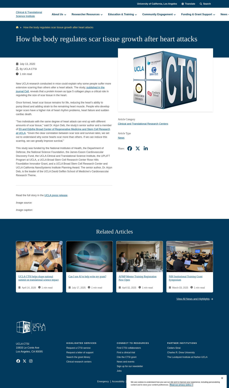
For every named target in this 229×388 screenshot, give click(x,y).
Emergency (103, 381)
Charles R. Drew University (181, 352)
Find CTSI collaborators (129, 348)
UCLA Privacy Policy (138, 381)
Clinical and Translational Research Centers (143, 123)
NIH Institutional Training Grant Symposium (185, 278)
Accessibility (118, 381)
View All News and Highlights (194, 298)
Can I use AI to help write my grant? (87, 276)
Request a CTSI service (78, 348)
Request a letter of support (79, 352)
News (121, 137)
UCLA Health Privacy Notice (166, 381)
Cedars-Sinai (173, 348)
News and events (125, 361)
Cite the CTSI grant (126, 357)
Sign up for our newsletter (130, 366)
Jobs (119, 371)
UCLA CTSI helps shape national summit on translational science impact (38, 278)
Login (186, 381)
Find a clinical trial (126, 352)
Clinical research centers (78, 361)
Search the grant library (78, 357)
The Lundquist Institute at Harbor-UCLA (187, 357)
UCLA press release (55, 195)
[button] (188, 4)
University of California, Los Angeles (157, 4)
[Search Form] (205, 4)
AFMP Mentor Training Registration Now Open (137, 278)
